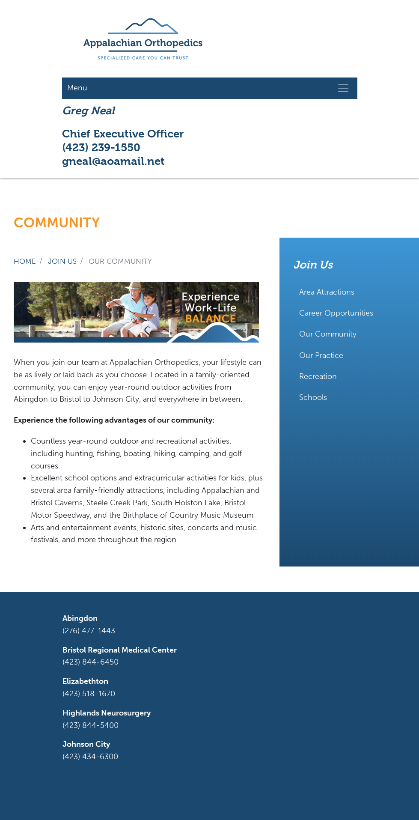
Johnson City (86, 744)
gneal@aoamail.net (113, 161)
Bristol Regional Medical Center (119, 650)
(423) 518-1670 (88, 693)
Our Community (328, 334)
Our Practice (321, 355)
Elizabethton (85, 681)
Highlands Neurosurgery (106, 713)
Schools (313, 397)
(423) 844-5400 (90, 725)
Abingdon (80, 618)
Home (25, 261)
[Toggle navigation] (343, 88)
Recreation (318, 376)
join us (62, 261)
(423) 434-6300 (90, 756)
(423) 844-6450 (90, 662)
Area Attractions (326, 292)
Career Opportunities (336, 313)
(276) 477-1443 (88, 630)
